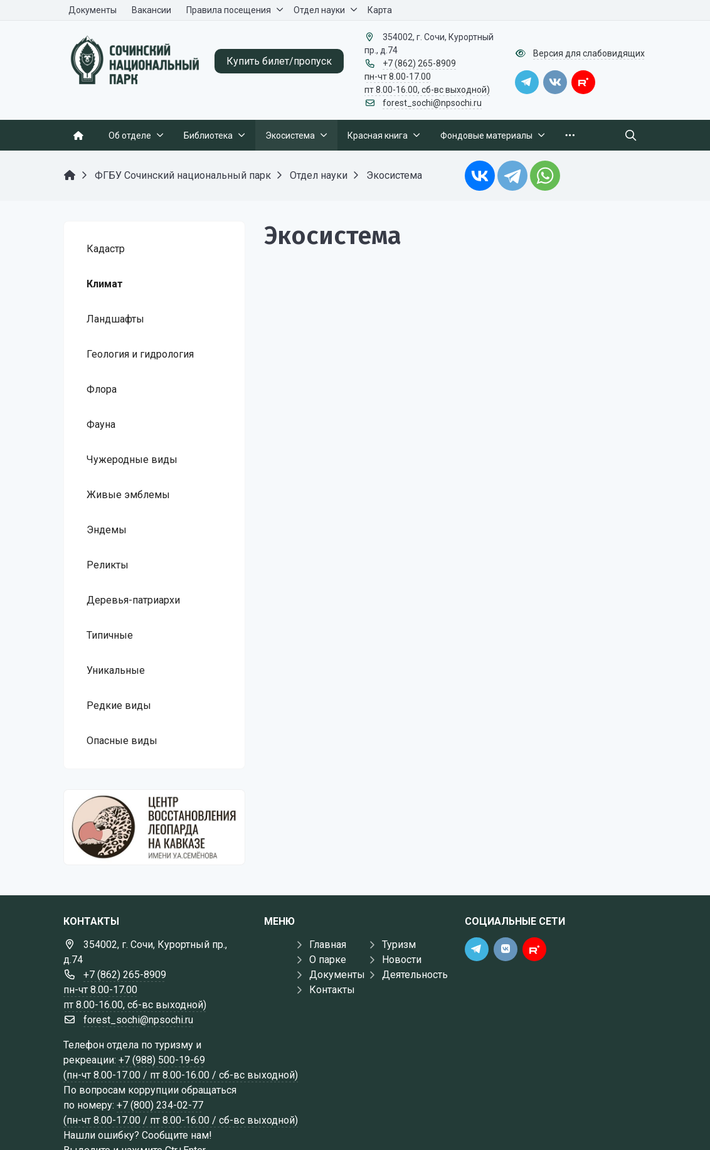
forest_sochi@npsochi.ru (432, 103)
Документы (337, 975)
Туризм (399, 944)
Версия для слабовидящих (589, 53)
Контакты (332, 990)
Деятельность (415, 975)
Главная (327, 944)
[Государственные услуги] (154, 827)
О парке (327, 960)
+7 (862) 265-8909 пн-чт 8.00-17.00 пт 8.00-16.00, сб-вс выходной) (427, 76)
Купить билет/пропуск (279, 61)
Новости (401, 960)
